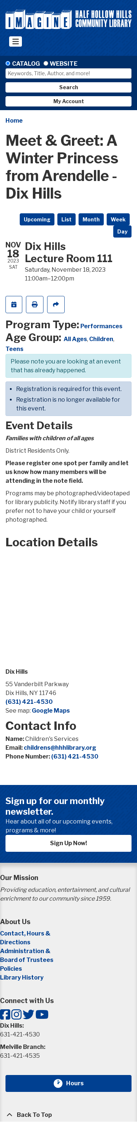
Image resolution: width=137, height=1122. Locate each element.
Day (122, 231)
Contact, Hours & (26, 933)
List (66, 219)
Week (118, 219)
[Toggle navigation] (15, 41)
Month (91, 219)
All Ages (75, 339)
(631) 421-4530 (29, 701)
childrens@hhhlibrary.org (60, 747)
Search (68, 87)
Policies (11, 968)
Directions (15, 942)
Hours (79, 1083)
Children (101, 339)
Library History (21, 977)
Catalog (26, 63)
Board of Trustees (26, 959)
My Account (68, 101)
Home (14, 120)
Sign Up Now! (68, 843)
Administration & (26, 951)
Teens (14, 348)
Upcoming (37, 219)
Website (63, 63)
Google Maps (51, 710)
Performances (101, 326)
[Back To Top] (68, 1115)
